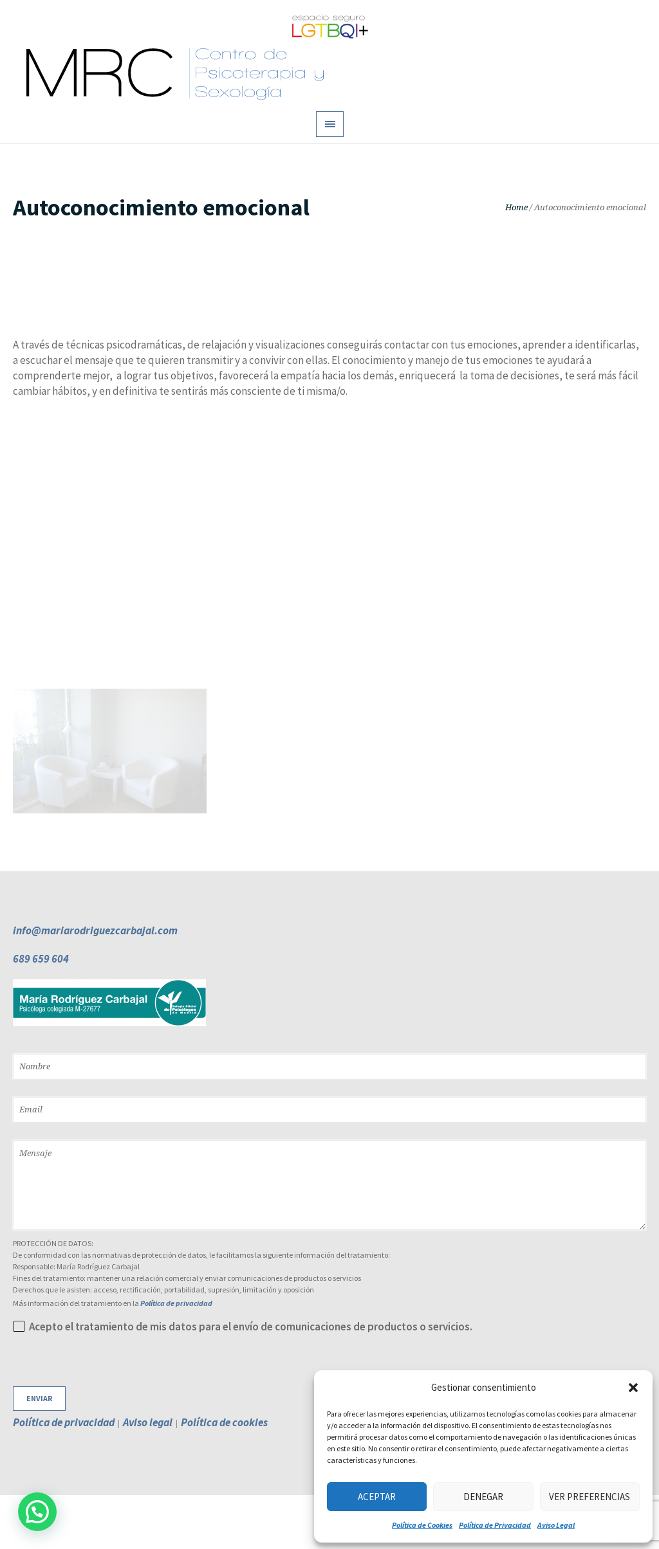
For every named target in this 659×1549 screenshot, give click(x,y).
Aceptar (377, 1496)
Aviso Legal (556, 1525)
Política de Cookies (422, 1525)
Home (516, 207)
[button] (633, 1387)
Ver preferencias (589, 1496)
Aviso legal (147, 1422)
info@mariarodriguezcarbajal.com (95, 930)
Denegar (483, 1496)
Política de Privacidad (495, 1525)
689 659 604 (41, 959)
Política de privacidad (176, 1303)
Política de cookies (224, 1422)
